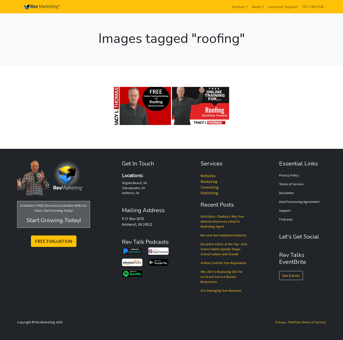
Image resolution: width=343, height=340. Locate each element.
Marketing (209, 181)
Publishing (209, 192)
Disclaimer (286, 193)
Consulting (210, 187)
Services (238, 6)
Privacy (281, 322)
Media (256, 6)
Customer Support (283, 6)
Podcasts (286, 219)
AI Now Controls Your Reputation (223, 263)
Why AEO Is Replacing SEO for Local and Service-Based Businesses (222, 277)
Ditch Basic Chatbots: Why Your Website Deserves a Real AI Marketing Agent (222, 221)
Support (285, 210)
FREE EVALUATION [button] (53, 241)
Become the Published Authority (224, 235)
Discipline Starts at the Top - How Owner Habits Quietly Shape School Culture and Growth (224, 249)
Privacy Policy (289, 175)
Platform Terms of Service (307, 322)
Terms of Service (291, 184)
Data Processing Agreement (299, 202)
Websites (208, 175)
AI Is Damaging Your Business (221, 290)
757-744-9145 (313, 6)
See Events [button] (291, 275)
